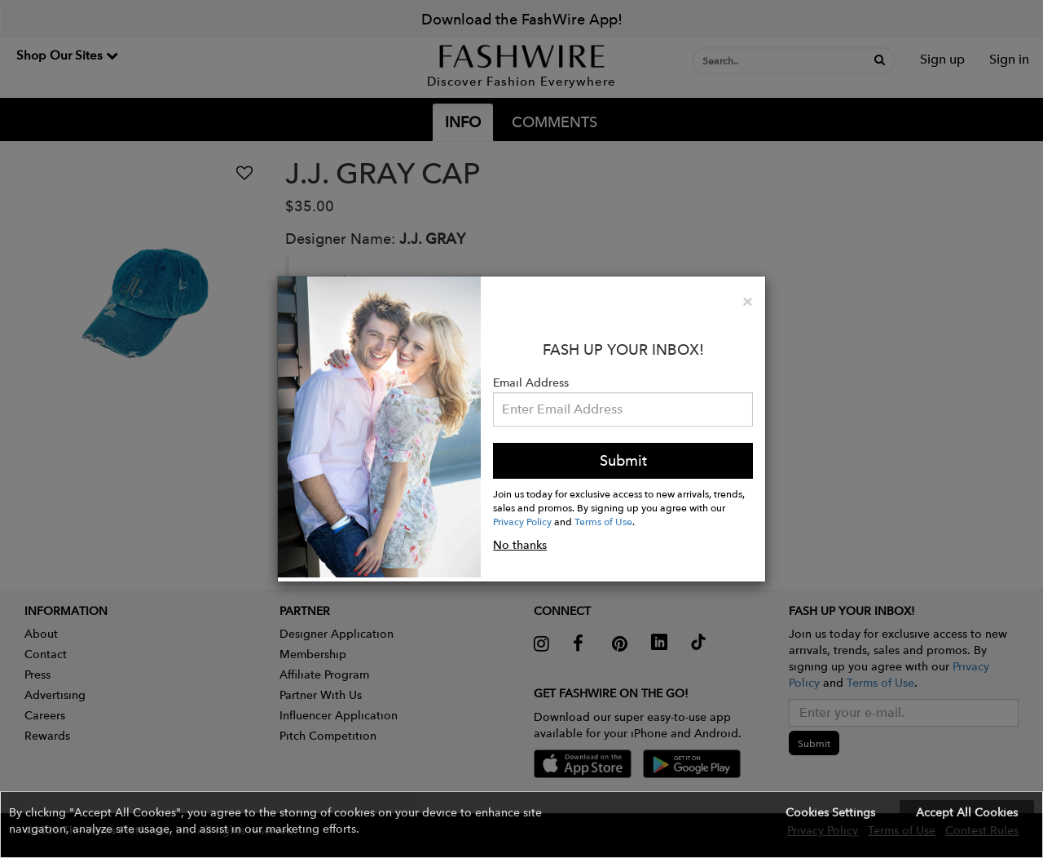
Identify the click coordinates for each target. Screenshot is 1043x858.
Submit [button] (623, 460)
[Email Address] (623, 409)
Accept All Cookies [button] (967, 812)
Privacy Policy (522, 521)
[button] (521, 824)
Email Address (531, 382)
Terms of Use (603, 521)
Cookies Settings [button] (830, 812)
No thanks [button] (520, 544)
